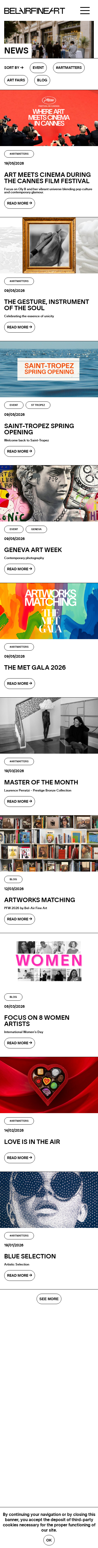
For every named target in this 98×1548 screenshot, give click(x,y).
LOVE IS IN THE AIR (32, 1142)
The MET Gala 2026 (35, 668)
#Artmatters (69, 68)
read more (19, 203)
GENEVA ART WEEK (33, 550)
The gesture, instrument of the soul (46, 305)
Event (38, 68)
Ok (49, 1540)
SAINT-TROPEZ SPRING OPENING (39, 429)
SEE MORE (49, 1299)
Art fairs (16, 80)
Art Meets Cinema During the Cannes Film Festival (47, 178)
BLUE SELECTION (30, 1256)
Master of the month (41, 782)
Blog (42, 80)
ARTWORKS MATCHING (39, 900)
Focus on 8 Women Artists (37, 1021)
